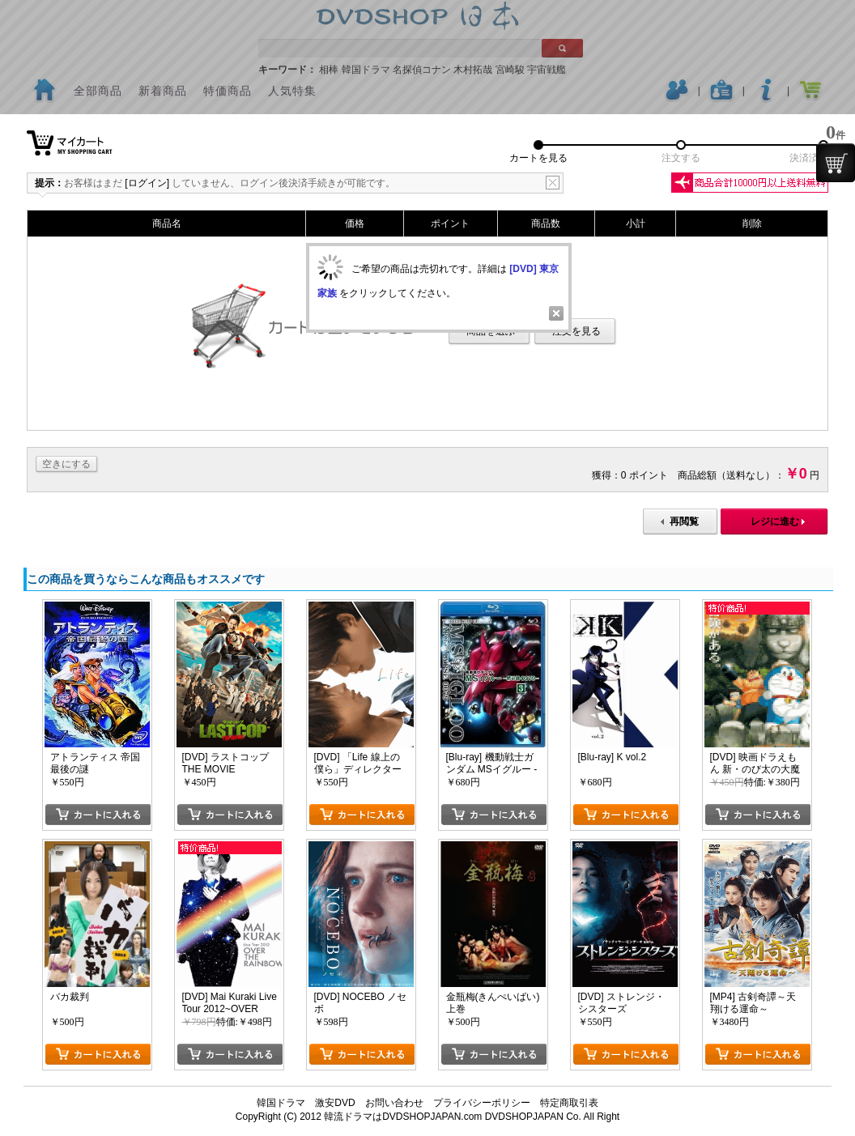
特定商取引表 (569, 1102)
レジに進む (775, 521)
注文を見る (576, 331)
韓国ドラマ (281, 1102)
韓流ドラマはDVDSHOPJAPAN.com (403, 1116)
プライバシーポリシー (481, 1102)
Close (556, 313)
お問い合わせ (394, 1102)
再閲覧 (684, 521)
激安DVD (335, 1102)
